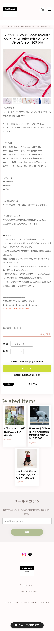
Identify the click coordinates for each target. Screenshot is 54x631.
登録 (27, 541)
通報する (32, 386)
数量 (5, 353)
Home (3, 28)
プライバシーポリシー (27, 598)
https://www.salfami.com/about (17, 310)
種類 (5, 345)
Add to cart (27, 370)
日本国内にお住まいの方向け (27, 377)
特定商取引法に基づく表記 (27, 604)
